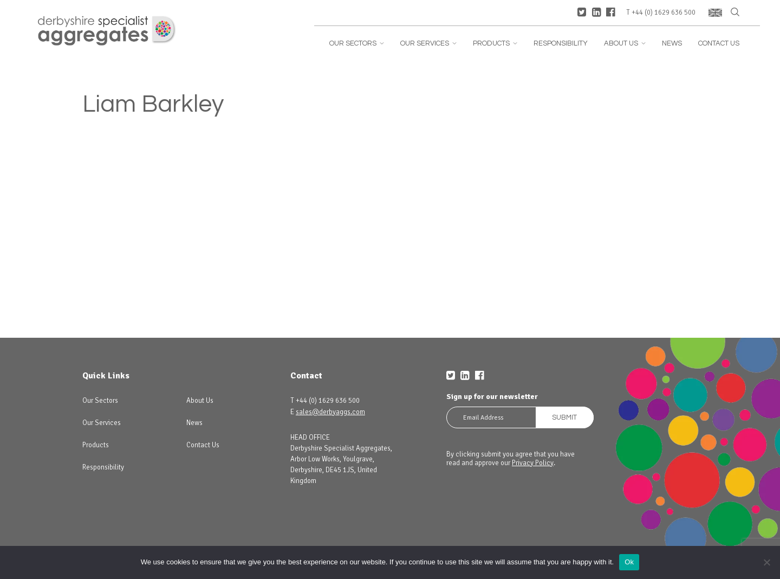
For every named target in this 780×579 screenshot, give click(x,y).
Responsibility (561, 43)
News (672, 43)
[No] (766, 562)
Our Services (428, 43)
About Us (625, 43)
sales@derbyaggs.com (330, 412)
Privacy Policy (533, 463)
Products (495, 43)
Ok (629, 562)
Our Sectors (356, 43)
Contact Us (718, 43)
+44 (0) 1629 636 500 (664, 12)
